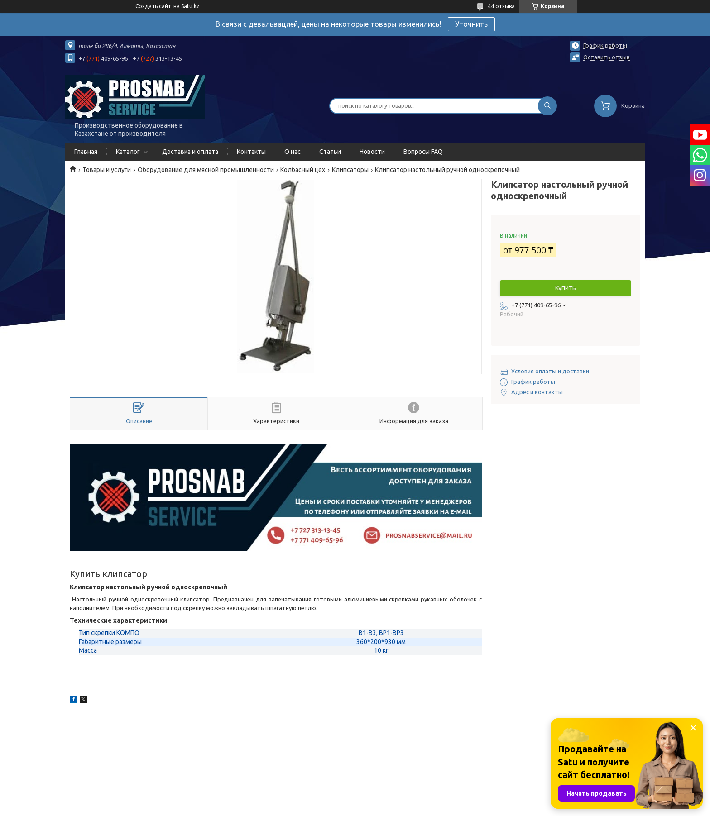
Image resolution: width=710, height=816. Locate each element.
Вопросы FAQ (423, 151)
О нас (292, 151)
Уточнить (471, 24)
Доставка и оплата (190, 151)
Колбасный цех (302, 169)
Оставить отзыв (606, 57)
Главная (85, 151)
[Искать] (547, 105)
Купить (565, 287)
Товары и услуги (106, 169)
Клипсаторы (350, 169)
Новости (372, 151)
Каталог (128, 151)
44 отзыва (501, 6)
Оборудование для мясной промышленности (206, 169)
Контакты (251, 151)
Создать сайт (153, 6)
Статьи (330, 151)
